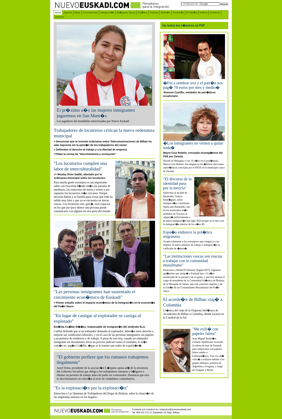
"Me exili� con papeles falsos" (205, 331)
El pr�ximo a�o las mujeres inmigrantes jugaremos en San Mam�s (96, 112)
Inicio (58, 12)
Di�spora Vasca (126, 12)
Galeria (203, 12)
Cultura (154, 12)
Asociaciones (90, 12)
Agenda (67, 12)
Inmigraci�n (107, 12)
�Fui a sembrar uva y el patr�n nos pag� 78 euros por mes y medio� (193, 85)
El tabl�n (191, 12)
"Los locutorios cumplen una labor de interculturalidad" (80, 166)
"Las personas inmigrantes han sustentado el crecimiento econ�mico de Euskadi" (94, 294)
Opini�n (165, 12)
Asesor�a (178, 12)
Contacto (215, 12)
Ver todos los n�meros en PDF (183, 25)
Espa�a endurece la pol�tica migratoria (187, 234)
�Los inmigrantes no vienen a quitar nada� (193, 145)
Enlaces (59, 16)
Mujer (77, 12)
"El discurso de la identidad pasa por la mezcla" (177, 183)
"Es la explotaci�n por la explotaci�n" (91, 387)
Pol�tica (143, 12)
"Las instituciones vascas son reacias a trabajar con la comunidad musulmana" (192, 260)
